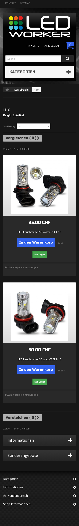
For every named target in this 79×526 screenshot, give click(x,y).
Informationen (21, 440)
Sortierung (9, 126)
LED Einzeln (21, 89)
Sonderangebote (23, 455)
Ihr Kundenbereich (15, 496)
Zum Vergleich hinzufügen (22, 267)
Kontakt (10, 3)
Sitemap (25, 3)
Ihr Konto (33, 45)
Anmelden (51, 45)
